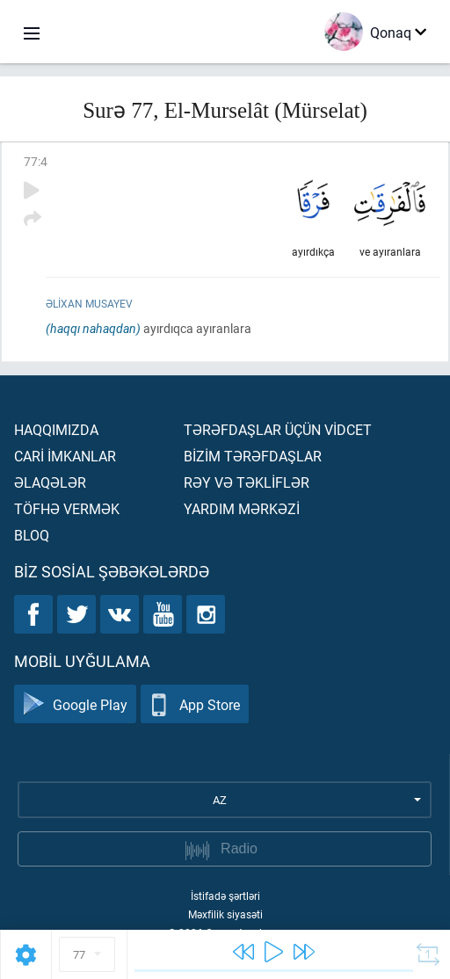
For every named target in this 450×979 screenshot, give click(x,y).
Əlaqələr (50, 482)
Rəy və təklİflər (246, 482)
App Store (194, 704)
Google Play (75, 704)
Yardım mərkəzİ (242, 508)
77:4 (35, 161)
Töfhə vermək (67, 508)
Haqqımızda (56, 429)
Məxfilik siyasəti (225, 914)
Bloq (31, 535)
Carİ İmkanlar (65, 455)
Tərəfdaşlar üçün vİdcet (278, 429)
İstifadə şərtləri (225, 895)
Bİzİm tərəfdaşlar (253, 455)
